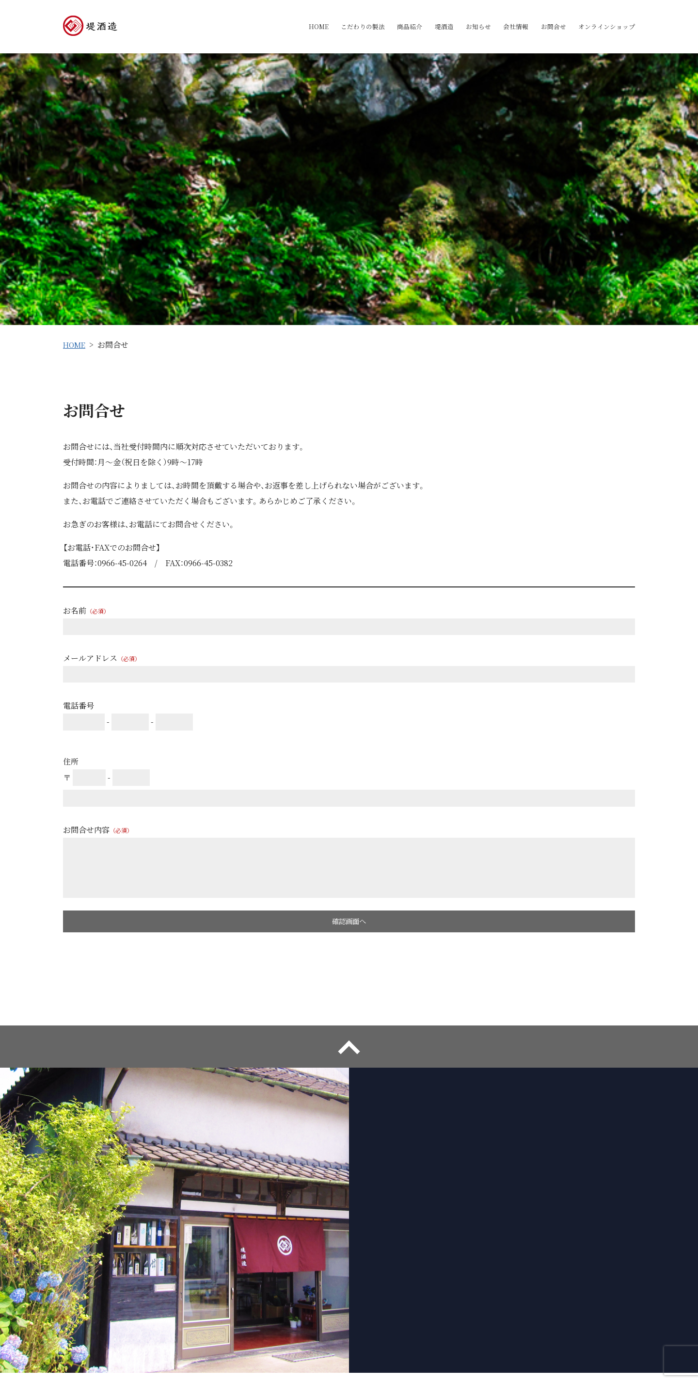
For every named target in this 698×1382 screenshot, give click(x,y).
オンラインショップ (604, 27)
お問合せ (546, 27)
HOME (291, 27)
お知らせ (465, 27)
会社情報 (506, 27)
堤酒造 (428, 27)
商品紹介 (390, 27)
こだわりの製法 (340, 27)
